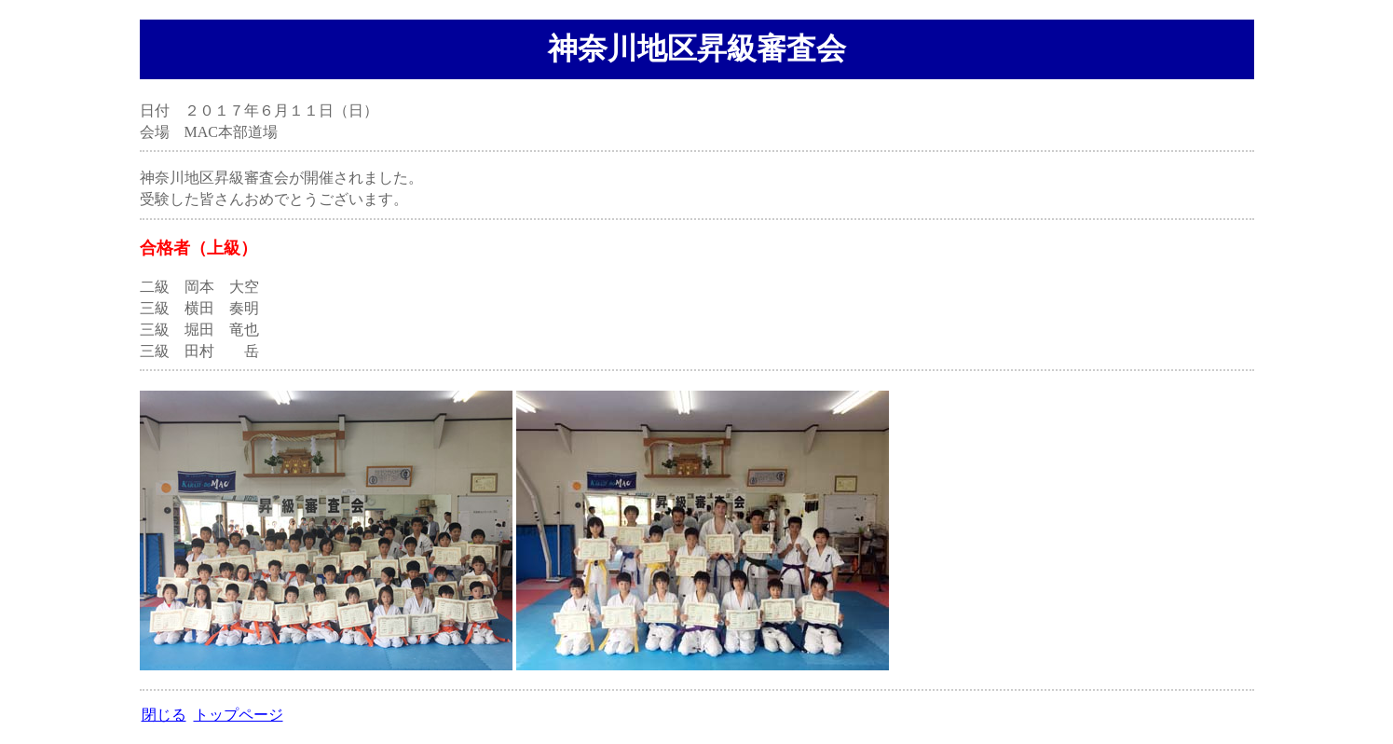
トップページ (238, 715)
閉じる (164, 715)
